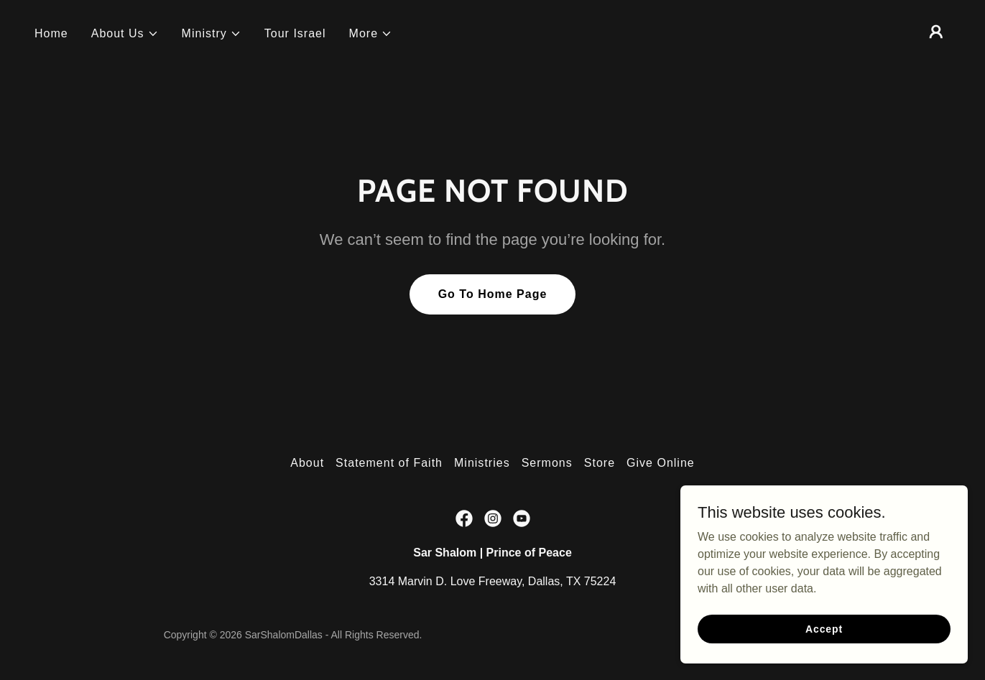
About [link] (307, 463)
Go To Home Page (492, 294)
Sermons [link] (547, 463)
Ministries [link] (482, 463)
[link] (464, 518)
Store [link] (599, 463)
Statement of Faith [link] (389, 463)
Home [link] (51, 33)
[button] (125, 33)
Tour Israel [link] (295, 33)
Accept (824, 628)
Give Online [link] (660, 463)
